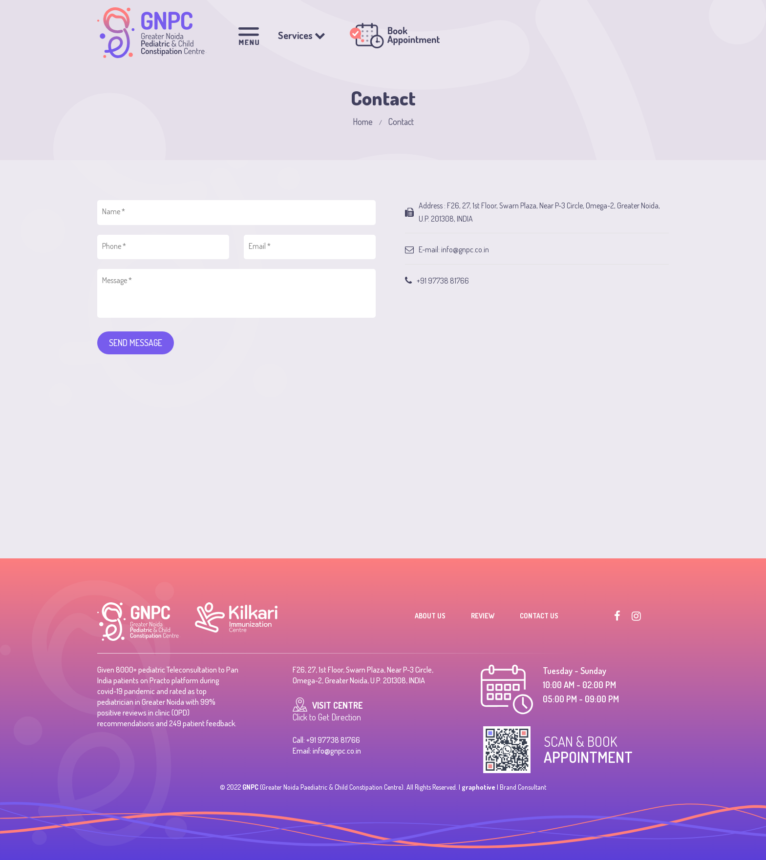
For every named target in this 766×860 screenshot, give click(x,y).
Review (482, 616)
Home (363, 121)
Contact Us (539, 616)
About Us (430, 616)
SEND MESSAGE (135, 342)
